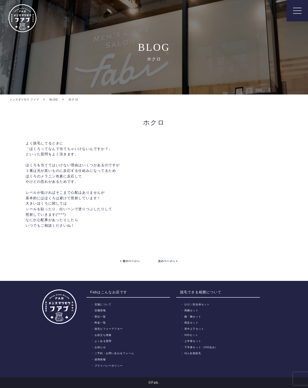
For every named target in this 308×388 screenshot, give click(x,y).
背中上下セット (195, 328)
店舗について (104, 304)
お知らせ (101, 347)
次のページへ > (168, 261)
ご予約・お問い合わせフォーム (116, 353)
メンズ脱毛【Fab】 (22, 18)
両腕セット (192, 310)
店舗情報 (101, 310)
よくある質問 (104, 341)
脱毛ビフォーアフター (110, 328)
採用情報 (101, 359)
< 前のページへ (130, 261)
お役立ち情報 (104, 334)
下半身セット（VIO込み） (203, 347)
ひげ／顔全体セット (198, 304)
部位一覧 (101, 316)
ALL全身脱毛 (194, 353)
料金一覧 (101, 322)
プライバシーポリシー (110, 365)
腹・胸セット (194, 316)
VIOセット (192, 334)
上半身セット (194, 341)
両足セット (192, 322)
